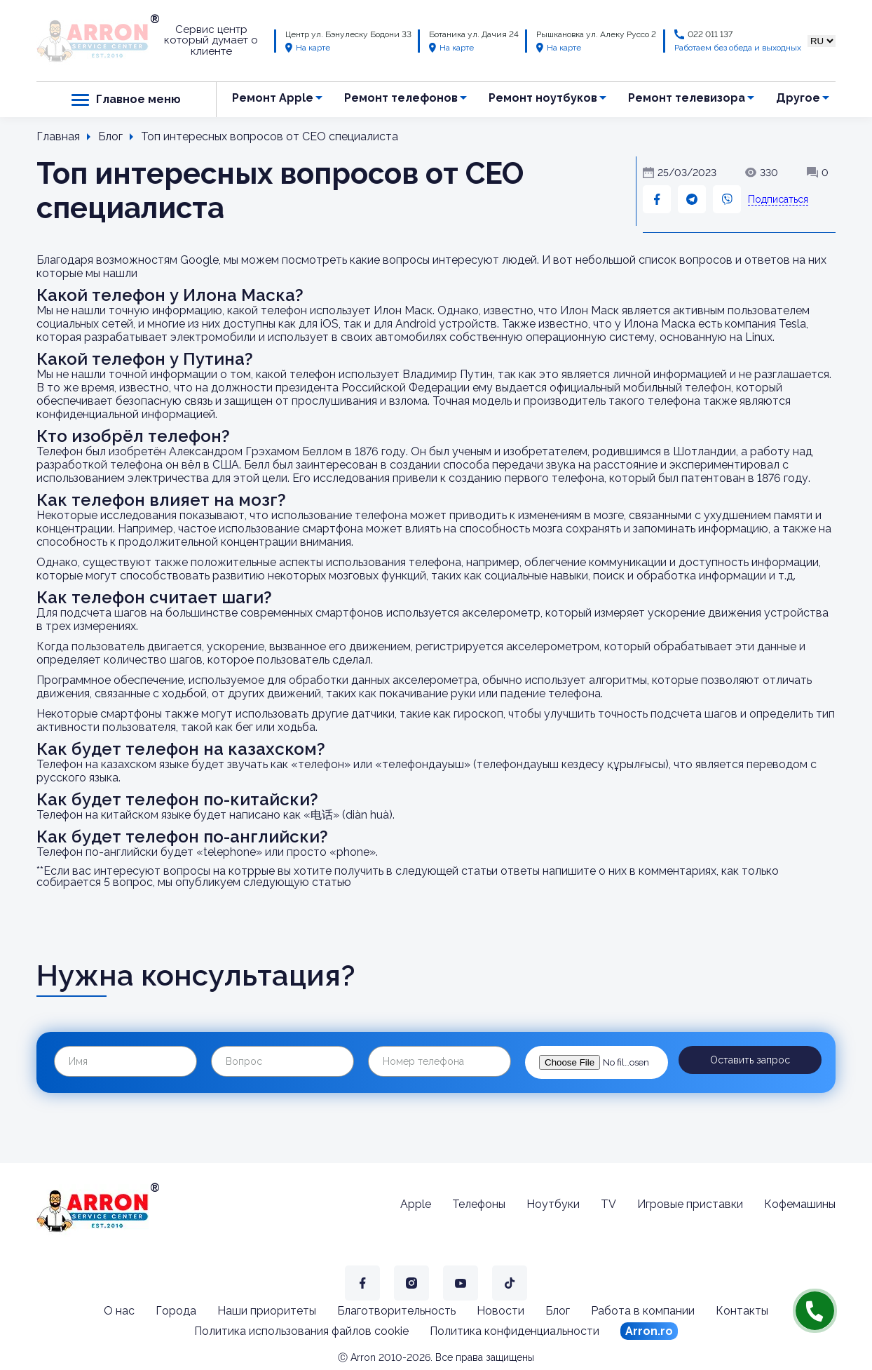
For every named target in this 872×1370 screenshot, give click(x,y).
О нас (119, 1310)
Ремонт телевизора (686, 98)
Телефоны (478, 1204)
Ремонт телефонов (401, 98)
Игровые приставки (690, 1204)
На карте (307, 48)
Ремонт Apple (272, 98)
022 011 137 (710, 34)
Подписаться (778, 199)
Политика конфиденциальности (514, 1331)
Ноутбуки (553, 1204)
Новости (500, 1310)
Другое (798, 98)
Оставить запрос (750, 1060)
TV (608, 1204)
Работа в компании (643, 1310)
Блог (557, 1310)
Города (176, 1310)
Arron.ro (649, 1331)
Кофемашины (800, 1204)
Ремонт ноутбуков (543, 98)
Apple (415, 1204)
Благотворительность (396, 1310)
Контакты (742, 1310)
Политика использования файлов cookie (301, 1331)
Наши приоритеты (266, 1310)
